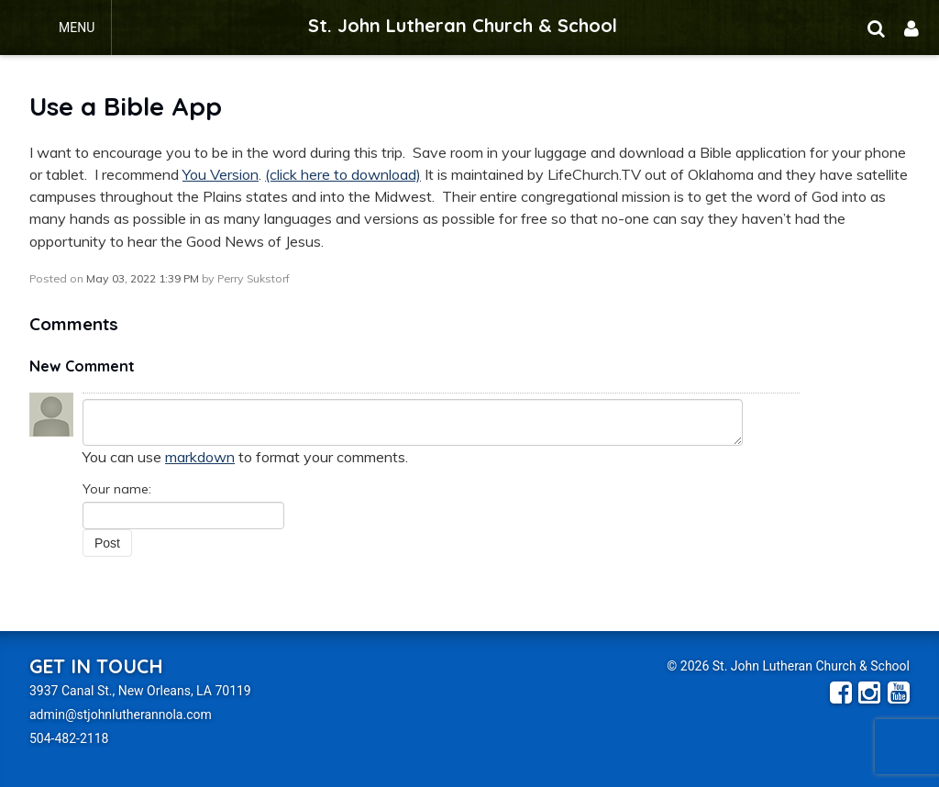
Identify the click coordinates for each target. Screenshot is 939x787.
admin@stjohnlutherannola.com (120, 714)
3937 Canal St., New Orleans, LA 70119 (140, 690)
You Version (220, 174)
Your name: (117, 489)
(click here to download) (343, 174)
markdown (200, 457)
